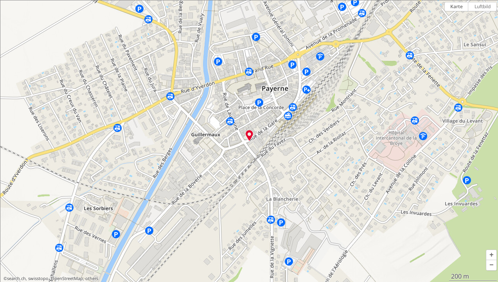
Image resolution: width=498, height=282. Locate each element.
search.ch (16, 278)
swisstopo (38, 278)
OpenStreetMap (67, 278)
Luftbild (483, 6)
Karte (456, 6)
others (91, 278)
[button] (491, 255)
